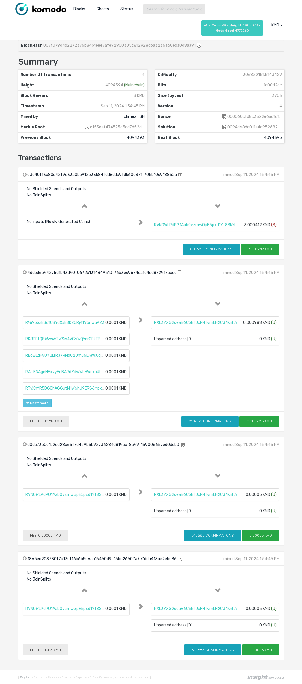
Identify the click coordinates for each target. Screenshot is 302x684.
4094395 (273, 137)
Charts (103, 9)
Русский (53, 677)
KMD (277, 25)
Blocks (79, 9)
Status (126, 9)
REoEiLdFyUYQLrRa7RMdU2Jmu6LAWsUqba (65, 355)
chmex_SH (134, 116)
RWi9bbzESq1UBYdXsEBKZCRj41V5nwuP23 (64, 322)
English (26, 677)
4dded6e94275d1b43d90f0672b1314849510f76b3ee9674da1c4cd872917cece (102, 272)
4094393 (136, 137)
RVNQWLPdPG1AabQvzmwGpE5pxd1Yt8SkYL (195, 224)
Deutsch (39, 677)
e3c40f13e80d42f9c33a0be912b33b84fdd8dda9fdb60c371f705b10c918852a (102, 174)
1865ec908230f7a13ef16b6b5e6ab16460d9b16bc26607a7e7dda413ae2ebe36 (102, 558)
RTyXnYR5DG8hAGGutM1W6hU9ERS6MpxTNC (67, 388)
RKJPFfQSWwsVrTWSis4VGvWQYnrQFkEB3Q (65, 339)
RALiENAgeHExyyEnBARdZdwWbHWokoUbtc (65, 371)
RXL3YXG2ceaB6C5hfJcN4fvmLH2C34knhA (195, 322)
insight (265, 677)
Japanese (82, 677)
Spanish (67, 677)
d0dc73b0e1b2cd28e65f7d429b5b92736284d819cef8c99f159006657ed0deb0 (103, 444)
